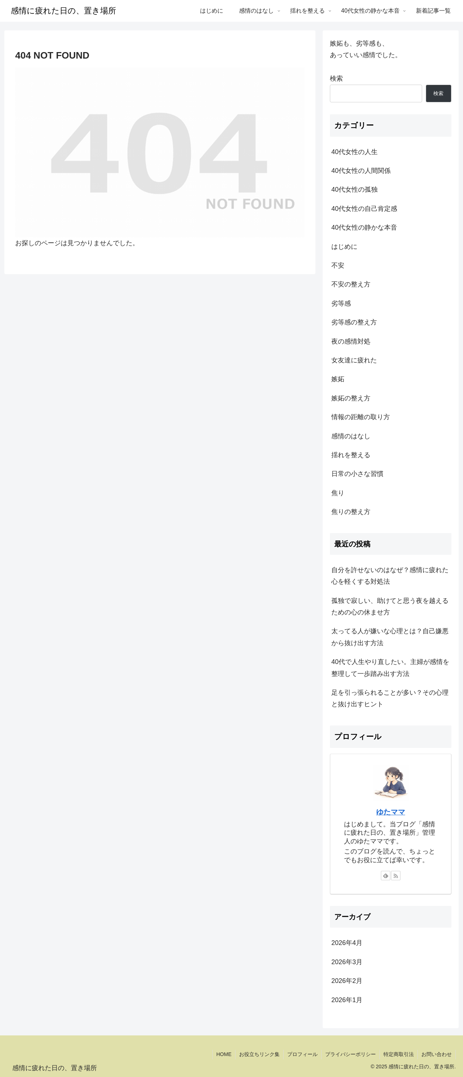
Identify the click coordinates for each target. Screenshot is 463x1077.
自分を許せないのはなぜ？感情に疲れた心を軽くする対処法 (390, 575)
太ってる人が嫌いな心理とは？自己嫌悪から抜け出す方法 (390, 636)
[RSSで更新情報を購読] (395, 875)
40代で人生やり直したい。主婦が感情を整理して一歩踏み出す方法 (390, 667)
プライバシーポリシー (350, 1054)
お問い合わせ (436, 1054)
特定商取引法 (398, 1054)
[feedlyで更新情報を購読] (385, 875)
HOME (224, 1054)
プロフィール (302, 1054)
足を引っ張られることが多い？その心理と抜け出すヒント (390, 698)
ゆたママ (390, 812)
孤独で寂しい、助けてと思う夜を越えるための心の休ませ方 (390, 606)
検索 (336, 78)
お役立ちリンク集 (259, 1054)
